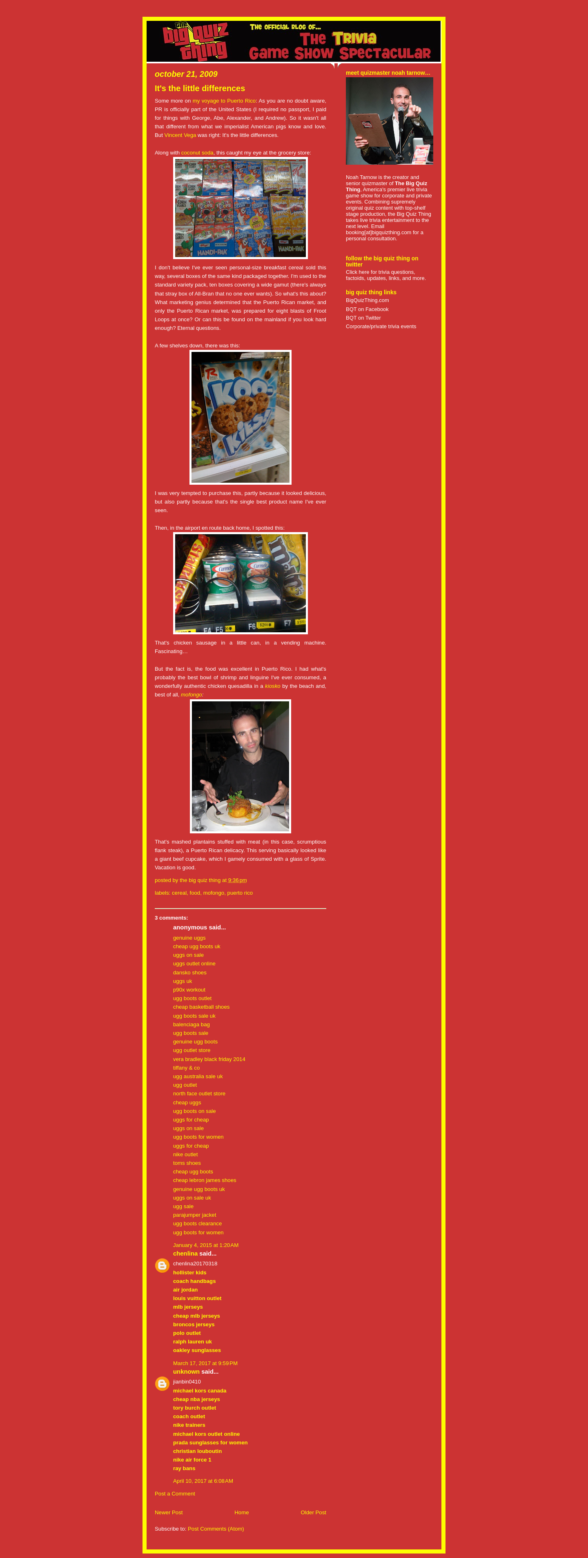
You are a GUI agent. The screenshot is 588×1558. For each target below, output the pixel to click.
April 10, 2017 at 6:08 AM (203, 1481)
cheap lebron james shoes (204, 1180)
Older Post (313, 1512)
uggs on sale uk (192, 1198)
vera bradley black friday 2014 (209, 1059)
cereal (179, 893)
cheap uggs (187, 1102)
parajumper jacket (194, 1215)
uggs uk (182, 981)
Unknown (186, 1371)
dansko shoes (190, 972)
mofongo (191, 695)
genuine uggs (189, 938)
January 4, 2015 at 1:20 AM (205, 1245)
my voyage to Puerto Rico (224, 101)
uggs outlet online (194, 963)
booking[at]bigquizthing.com (378, 232)
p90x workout (189, 990)
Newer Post (169, 1512)
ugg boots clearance (197, 1223)
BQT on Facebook (367, 309)
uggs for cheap (191, 1120)
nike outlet (185, 1154)
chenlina (185, 1253)
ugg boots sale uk (194, 1016)
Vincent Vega (180, 135)
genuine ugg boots (195, 1042)
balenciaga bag (191, 1024)
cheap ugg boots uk (196, 946)
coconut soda (197, 153)
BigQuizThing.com (367, 300)
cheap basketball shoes (201, 1007)
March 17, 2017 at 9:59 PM (205, 1363)
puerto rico (240, 893)
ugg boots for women (198, 1137)
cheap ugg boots (193, 1171)
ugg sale (183, 1206)
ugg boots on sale (194, 1111)
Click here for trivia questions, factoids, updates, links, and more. (386, 275)
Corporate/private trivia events (381, 326)
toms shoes (187, 1163)
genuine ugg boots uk (199, 1189)
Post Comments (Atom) (216, 1529)
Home (241, 1512)
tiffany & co (186, 1068)
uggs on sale (188, 955)
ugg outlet (185, 1085)
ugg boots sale (190, 1033)
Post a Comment (175, 1494)
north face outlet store (199, 1093)
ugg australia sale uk (198, 1076)
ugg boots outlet (192, 998)
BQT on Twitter (363, 318)
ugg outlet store (191, 1050)
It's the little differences (200, 88)
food (194, 893)
